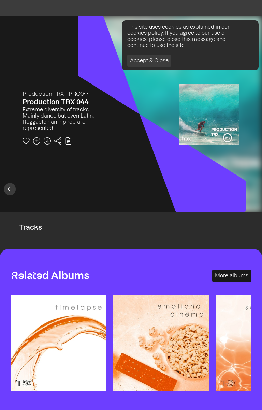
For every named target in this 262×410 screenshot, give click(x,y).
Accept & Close (149, 60)
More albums (231, 275)
